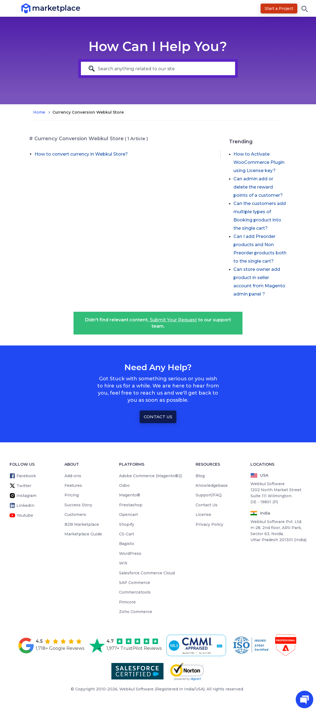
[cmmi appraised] (197, 645)
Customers (75, 514)
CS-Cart (126, 534)
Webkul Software (136, 689)
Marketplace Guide (83, 534)
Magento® (129, 495)
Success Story (78, 504)
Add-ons (72, 475)
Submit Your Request (173, 319)
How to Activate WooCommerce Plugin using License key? (258, 162)
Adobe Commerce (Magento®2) (150, 475)
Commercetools (135, 592)
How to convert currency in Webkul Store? (81, 154)
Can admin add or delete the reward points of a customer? (258, 187)
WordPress (130, 553)
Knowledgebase (212, 485)
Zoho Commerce (135, 611)
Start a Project (279, 8)
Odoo (124, 485)
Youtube (25, 515)
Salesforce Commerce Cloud (147, 573)
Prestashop (130, 504)
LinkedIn (25, 505)
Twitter (23, 485)
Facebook (26, 475)
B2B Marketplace (81, 524)
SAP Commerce (134, 582)
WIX (123, 563)
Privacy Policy (209, 524)
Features (73, 485)
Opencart (128, 514)
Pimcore (127, 602)
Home (39, 112)
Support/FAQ (209, 495)
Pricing (71, 495)
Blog (200, 475)
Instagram (26, 495)
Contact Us (158, 416)
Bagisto (126, 543)
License (203, 514)
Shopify (126, 524)
